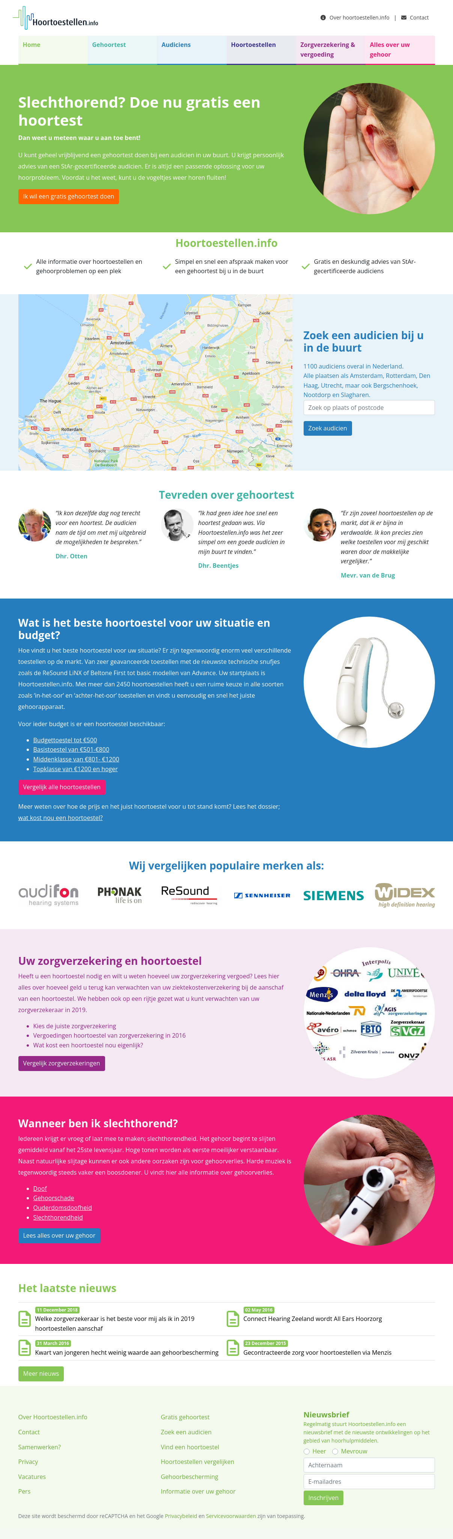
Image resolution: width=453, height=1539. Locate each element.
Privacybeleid (181, 1515)
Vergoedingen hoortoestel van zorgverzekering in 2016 (109, 1035)
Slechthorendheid (58, 1217)
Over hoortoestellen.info (355, 17)
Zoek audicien (328, 428)
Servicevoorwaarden (231, 1515)
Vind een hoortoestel (190, 1447)
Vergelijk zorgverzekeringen (61, 1063)
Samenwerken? (39, 1447)
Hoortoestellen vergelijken (198, 1462)
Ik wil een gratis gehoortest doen (68, 196)
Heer (319, 1451)
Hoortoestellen (253, 45)
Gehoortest (109, 45)
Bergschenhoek (395, 385)
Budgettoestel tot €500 (65, 740)
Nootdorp (317, 395)
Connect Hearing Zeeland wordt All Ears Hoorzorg (313, 1319)
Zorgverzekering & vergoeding (328, 50)
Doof (40, 1188)
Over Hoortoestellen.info (52, 1417)
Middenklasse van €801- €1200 (76, 759)
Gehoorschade (53, 1198)
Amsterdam (366, 376)
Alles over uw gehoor (390, 50)
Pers (24, 1491)
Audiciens (176, 45)
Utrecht (331, 385)
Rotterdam (401, 376)
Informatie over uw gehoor (198, 1491)
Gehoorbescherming (189, 1477)
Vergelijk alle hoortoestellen (62, 787)
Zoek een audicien (186, 1432)
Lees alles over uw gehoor (59, 1235)
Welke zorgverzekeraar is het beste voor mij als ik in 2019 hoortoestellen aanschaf (115, 1324)
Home (32, 45)
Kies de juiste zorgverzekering (74, 1026)
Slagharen (355, 395)
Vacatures (32, 1477)
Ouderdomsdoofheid (62, 1208)
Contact (415, 17)
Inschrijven (324, 1498)
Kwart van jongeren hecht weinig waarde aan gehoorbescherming (127, 1352)
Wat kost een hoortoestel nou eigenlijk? (88, 1045)
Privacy (28, 1462)
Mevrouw (354, 1451)
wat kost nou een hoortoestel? (60, 818)
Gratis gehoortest (185, 1417)
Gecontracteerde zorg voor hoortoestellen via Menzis (318, 1352)
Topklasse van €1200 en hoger (75, 769)
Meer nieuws (41, 1373)
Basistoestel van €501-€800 (71, 749)
